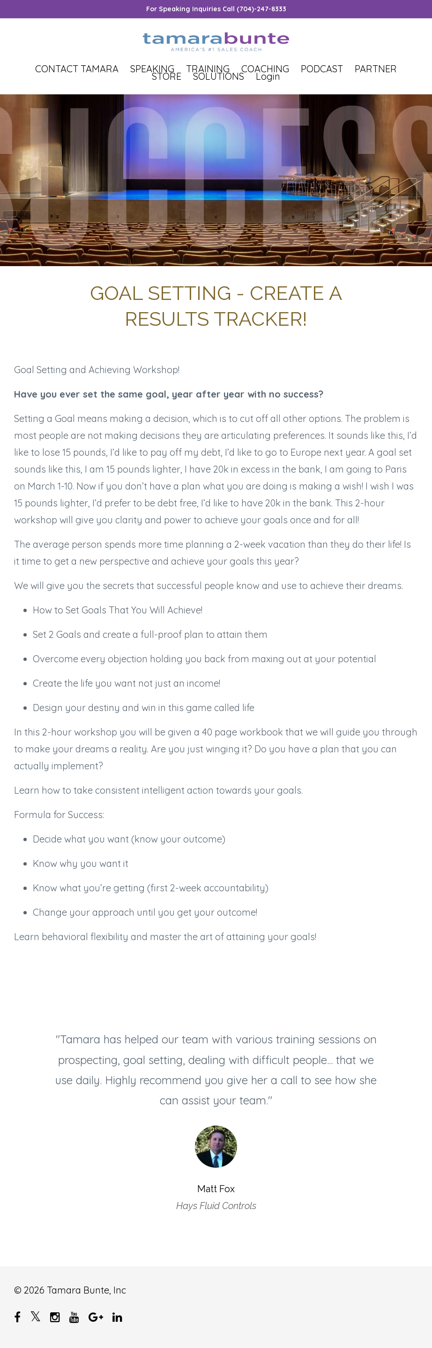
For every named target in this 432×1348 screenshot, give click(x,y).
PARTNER (376, 69)
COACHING (265, 69)
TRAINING (208, 69)
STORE (166, 76)
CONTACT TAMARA (77, 69)
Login (268, 76)
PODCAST (322, 69)
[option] (216, 1113)
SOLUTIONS (218, 76)
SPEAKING (152, 69)
